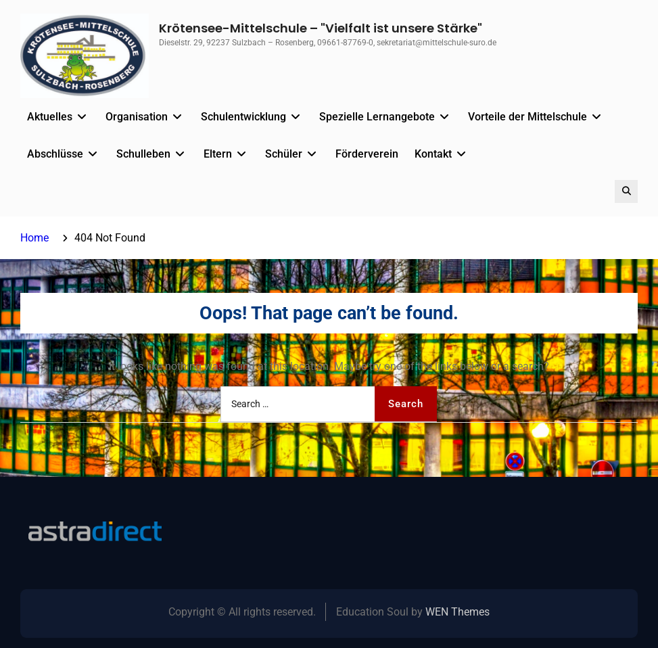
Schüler (283, 153)
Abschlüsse (55, 153)
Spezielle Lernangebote (377, 116)
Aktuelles (49, 116)
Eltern (218, 153)
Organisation (136, 116)
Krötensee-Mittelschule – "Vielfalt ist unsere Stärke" (320, 28)
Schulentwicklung (243, 116)
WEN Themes (457, 611)
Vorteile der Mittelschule (527, 116)
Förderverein (366, 153)
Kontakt (433, 153)
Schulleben (143, 153)
